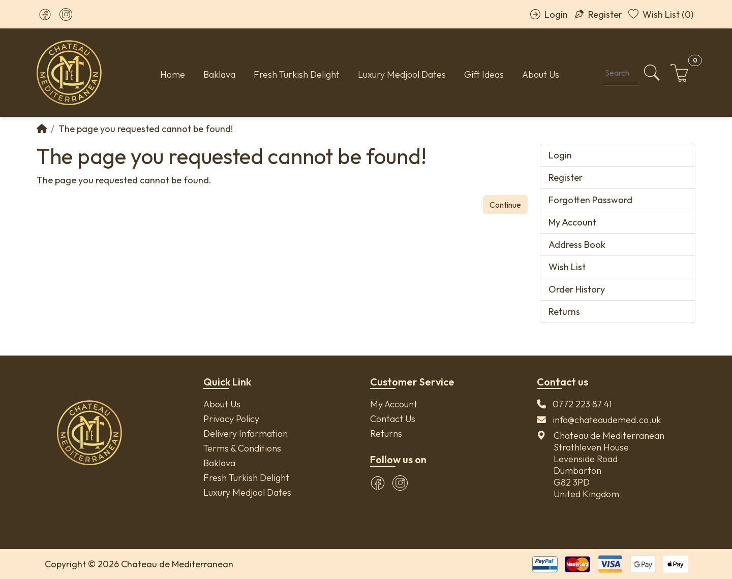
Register (598, 14)
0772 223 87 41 (582, 404)
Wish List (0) (660, 14)
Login (549, 14)
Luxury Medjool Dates (402, 74)
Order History (576, 289)
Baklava (219, 74)
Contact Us (392, 419)
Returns (564, 311)
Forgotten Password (590, 200)
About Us (540, 74)
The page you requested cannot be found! (145, 129)
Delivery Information (245, 433)
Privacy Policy (231, 419)
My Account (572, 222)
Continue (505, 205)
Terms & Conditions (242, 448)
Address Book (576, 244)
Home (172, 74)
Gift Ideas (484, 74)
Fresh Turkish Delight (297, 74)
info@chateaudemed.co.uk (607, 420)
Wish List (567, 267)
